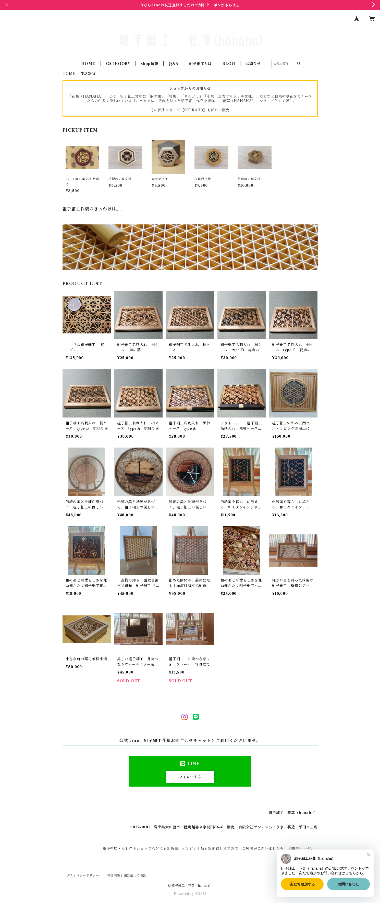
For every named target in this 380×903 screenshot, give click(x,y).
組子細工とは (200, 63)
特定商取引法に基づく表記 (127, 875)
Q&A (174, 63)
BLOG (228, 63)
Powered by (190, 894)
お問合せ (253, 63)
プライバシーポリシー (83, 875)
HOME (88, 63)
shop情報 (149, 63)
